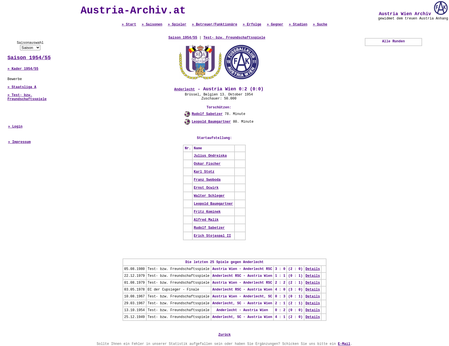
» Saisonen (152, 25)
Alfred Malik (206, 220)
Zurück (224, 335)
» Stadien (298, 25)
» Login (15, 127)
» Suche (320, 25)
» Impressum (19, 142)
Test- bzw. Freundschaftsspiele (234, 38)
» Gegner (275, 25)
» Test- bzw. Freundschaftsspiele (27, 97)
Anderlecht (184, 90)
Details (313, 269)
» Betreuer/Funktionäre (214, 25)
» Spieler (177, 25)
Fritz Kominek (207, 212)
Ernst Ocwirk (206, 188)
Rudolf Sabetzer (207, 114)
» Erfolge (252, 25)
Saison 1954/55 (29, 58)
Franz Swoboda (207, 180)
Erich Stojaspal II (212, 236)
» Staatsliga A (21, 87)
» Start (129, 25)
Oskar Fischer (207, 164)
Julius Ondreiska (210, 156)
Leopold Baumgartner (211, 122)
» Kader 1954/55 (22, 69)
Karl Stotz (204, 172)
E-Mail (344, 344)
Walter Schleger (209, 196)
